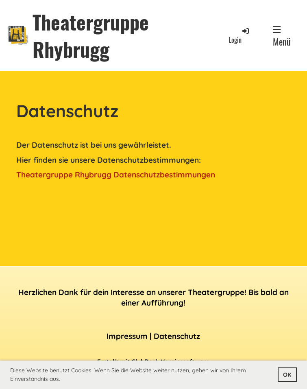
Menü (282, 36)
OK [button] (287, 374)
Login (239, 35)
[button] (63, 379)
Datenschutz (177, 336)
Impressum (127, 336)
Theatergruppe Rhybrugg (91, 35)
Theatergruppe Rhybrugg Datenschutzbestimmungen (115, 174)
